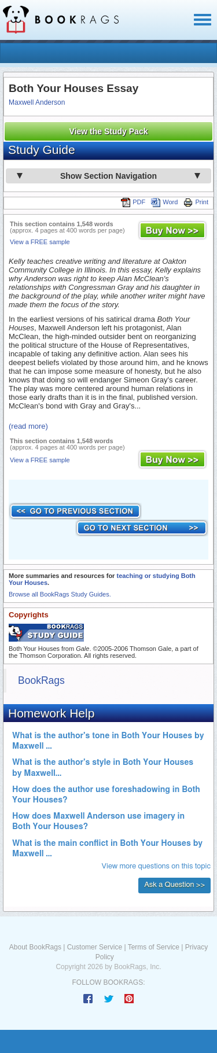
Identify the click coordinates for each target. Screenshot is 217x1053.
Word (164, 201)
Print (195, 201)
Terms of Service (153, 947)
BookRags (41, 680)
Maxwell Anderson (37, 102)
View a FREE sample (40, 241)
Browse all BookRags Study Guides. (60, 594)
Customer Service (94, 947)
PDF (133, 201)
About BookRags (35, 947)
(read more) (28, 426)
